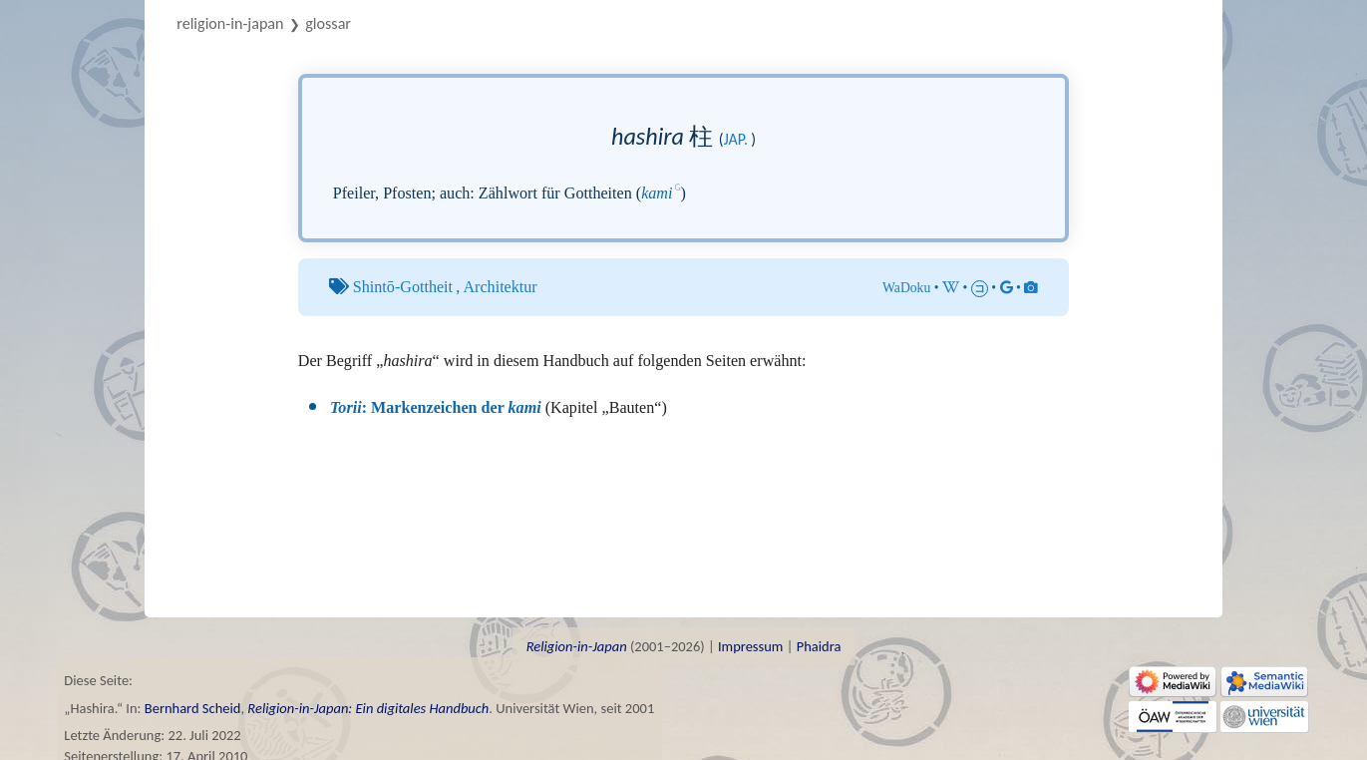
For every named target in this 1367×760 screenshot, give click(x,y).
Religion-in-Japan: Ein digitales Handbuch (368, 708)
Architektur (499, 286)
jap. (736, 139)
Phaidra (819, 646)
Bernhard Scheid (193, 708)
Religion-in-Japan (229, 23)
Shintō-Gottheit (403, 286)
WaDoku (906, 287)
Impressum (750, 646)
